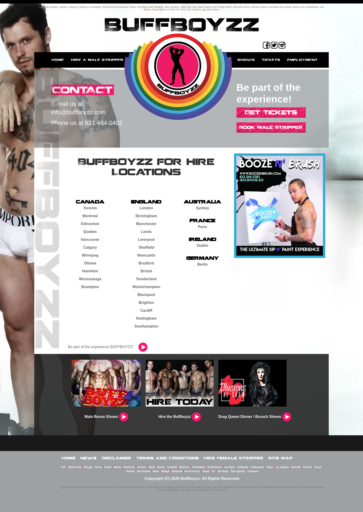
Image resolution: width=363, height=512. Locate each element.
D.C (213, 471)
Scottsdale (243, 467)
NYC (63, 467)
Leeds (146, 232)
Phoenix (307, 467)
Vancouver (90, 240)
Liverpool (146, 240)
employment (302, 60)
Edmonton (90, 224)
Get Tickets (271, 112)
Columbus (253, 471)
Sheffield (146, 247)
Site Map (280, 458)
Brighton (146, 303)
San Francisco (192, 471)
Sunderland (146, 279)
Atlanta (117, 467)
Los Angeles (282, 467)
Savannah (177, 471)
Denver (98, 467)
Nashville (296, 467)
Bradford (146, 263)
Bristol (146, 271)
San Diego (223, 471)
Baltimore (184, 467)
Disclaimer (116, 458)
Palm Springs (238, 471)
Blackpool (146, 295)
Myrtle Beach (214, 467)
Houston (142, 467)
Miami (156, 471)
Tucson (318, 467)
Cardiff (146, 310)
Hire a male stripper (97, 60)
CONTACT (82, 90)
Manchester (146, 224)
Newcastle (146, 255)
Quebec (90, 232)
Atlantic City (74, 467)
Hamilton (90, 271)
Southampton (146, 326)
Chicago (87, 467)
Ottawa (90, 263)
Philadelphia (198, 467)
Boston (161, 467)
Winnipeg (90, 255)
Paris (202, 227)
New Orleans (144, 471)
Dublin (202, 246)
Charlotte (172, 467)
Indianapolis (257, 467)
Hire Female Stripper (234, 458)
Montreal (90, 216)
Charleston (129, 467)
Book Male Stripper (271, 127)
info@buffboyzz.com (78, 112)
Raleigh (165, 471)
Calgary (90, 247)
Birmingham (146, 216)
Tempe (269, 467)
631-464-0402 (103, 122)
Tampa (206, 471)
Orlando (130, 471)
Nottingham (146, 318)
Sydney (202, 208)
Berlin (202, 264)
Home (58, 60)
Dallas (151, 467)
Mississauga (90, 279)
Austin (107, 467)
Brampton (90, 287)
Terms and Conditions (167, 458)
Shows (246, 60)
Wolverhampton (146, 287)
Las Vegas (229, 467)
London (146, 208)
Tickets (271, 60)
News (88, 458)
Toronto (90, 208)
